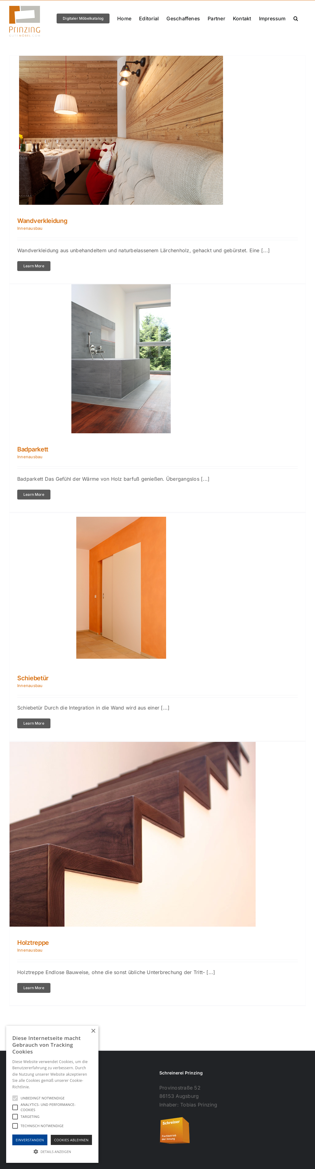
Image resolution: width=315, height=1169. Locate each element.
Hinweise (38, 1087)
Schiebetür (33, 678)
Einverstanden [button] (30, 1140)
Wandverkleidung (42, 220)
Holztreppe (33, 942)
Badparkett (32, 449)
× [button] (93, 1031)
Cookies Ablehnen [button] (71, 1140)
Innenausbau (30, 228)
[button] (295, 18)
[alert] (52, 1094)
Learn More (33, 266)
